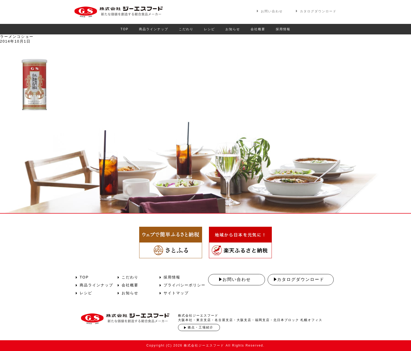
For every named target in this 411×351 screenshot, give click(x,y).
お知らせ (232, 29)
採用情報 (283, 29)
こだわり (186, 29)
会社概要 (258, 29)
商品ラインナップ (153, 29)
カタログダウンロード (318, 11)
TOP (124, 29)
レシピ (209, 29)
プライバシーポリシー (185, 285)
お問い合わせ (272, 11)
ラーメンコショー (17, 36)
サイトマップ (176, 293)
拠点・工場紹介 (200, 327)
